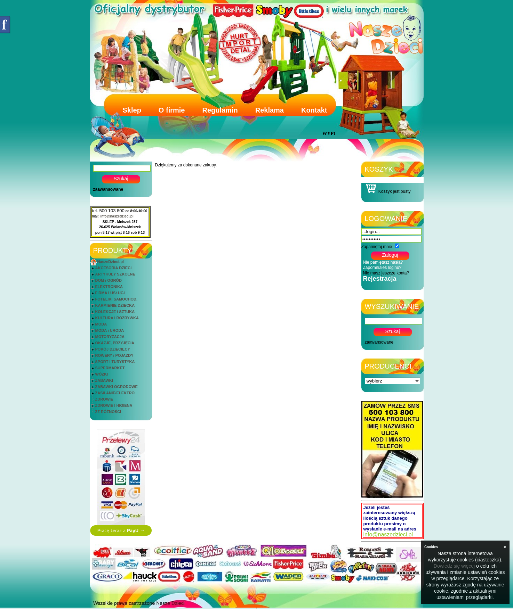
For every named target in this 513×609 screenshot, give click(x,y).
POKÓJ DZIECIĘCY (112, 349)
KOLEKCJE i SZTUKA (115, 312)
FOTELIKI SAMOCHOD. (116, 299)
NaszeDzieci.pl (110, 262)
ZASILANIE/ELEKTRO (115, 393)
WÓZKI (101, 374)
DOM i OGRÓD (108, 280)
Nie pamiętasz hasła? (383, 262)
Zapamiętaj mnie (376, 246)
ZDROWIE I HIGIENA (114, 405)
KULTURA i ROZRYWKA (117, 318)
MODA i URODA (109, 330)
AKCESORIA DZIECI (113, 268)
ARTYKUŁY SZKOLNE (115, 274)
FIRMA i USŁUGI (110, 293)
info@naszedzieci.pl (116, 216)
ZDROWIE (104, 399)
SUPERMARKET (110, 368)
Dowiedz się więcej (454, 566)
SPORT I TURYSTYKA (115, 362)
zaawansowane (108, 189)
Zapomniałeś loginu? (382, 267)
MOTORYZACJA (110, 337)
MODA (101, 324)
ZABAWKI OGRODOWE (116, 387)
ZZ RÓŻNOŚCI (108, 412)
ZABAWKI (104, 380)
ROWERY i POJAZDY (114, 355)
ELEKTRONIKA (109, 287)
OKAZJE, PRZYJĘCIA (114, 343)
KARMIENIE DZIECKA (115, 305)
